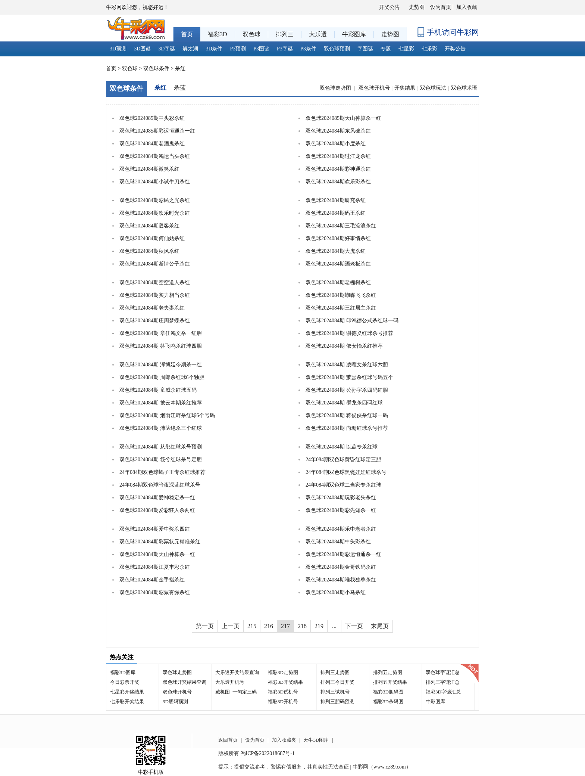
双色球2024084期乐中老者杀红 (341, 529)
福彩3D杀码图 (388, 701)
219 (319, 626)
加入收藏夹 (284, 740)
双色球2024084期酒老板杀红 (338, 264)
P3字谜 (285, 49)
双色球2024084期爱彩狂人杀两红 (157, 510)
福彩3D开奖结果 (285, 682)
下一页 (354, 626)
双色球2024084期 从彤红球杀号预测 (160, 447)
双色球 (130, 68)
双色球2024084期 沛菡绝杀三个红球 (160, 428)
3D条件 (214, 49)
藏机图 (222, 692)
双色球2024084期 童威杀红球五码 (158, 390)
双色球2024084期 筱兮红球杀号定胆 (160, 459)
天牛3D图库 (316, 740)
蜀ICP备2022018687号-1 (268, 753)
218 (302, 626)
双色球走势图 (336, 88)
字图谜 (365, 49)
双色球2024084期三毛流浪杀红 (341, 226)
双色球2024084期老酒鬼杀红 (152, 143)
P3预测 (238, 49)
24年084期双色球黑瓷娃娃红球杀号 (346, 472)
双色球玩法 (433, 88)
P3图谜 (261, 49)
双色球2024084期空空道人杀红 (154, 282)
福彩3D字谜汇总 (443, 692)
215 (251, 626)
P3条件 (308, 49)
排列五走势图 (387, 672)
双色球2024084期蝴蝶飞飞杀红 (341, 295)
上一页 (231, 626)
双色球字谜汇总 (443, 672)
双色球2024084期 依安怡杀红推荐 (344, 346)
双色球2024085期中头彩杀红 (152, 118)
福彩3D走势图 (283, 672)
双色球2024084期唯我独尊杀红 (341, 580)
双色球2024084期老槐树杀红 (338, 282)
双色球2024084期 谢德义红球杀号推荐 (349, 333)
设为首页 (440, 7)
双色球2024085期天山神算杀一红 (343, 118)
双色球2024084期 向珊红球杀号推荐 (347, 428)
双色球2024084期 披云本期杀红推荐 (160, 403)
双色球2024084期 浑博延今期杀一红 (160, 364)
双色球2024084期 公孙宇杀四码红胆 (347, 390)
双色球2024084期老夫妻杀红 (152, 308)
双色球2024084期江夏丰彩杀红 (154, 567)
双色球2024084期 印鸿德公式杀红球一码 (352, 320)
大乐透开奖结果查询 (237, 672)
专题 (386, 49)
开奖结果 (404, 88)
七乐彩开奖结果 (127, 701)
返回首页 (228, 740)
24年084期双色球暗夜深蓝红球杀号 (159, 485)
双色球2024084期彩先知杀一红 (341, 510)
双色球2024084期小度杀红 (336, 143)
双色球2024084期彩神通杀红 (338, 169)
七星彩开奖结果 (127, 692)
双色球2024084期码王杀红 (336, 213)
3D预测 (118, 49)
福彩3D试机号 (283, 692)
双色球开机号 (374, 88)
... (334, 626)
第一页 (205, 626)
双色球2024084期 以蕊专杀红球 (342, 447)
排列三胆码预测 (337, 701)
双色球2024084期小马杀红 (336, 592)
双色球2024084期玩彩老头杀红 (341, 497)
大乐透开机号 (229, 682)
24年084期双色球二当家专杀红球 (343, 485)
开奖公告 (389, 7)
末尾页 (380, 626)
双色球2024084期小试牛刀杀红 (154, 181)
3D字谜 (166, 49)
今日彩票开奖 (124, 682)
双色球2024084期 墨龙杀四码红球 (344, 403)
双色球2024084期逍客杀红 (149, 226)
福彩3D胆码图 (388, 692)
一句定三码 (244, 692)
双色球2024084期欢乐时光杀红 (154, 213)
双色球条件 (156, 68)
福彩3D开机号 (283, 701)
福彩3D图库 (122, 672)
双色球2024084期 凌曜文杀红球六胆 (347, 364)
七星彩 (406, 49)
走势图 (417, 7)
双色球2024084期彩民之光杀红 (154, 200)
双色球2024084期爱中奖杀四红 (154, 529)
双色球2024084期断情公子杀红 (154, 264)
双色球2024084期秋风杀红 (149, 251)
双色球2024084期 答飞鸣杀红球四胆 (160, 346)
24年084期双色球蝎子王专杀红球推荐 (162, 472)
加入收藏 (466, 7)
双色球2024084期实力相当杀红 (154, 295)
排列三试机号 (335, 692)
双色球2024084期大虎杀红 (336, 251)
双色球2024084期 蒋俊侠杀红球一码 (347, 415)
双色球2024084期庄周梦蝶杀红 (154, 320)
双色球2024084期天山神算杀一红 (157, 554)
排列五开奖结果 (390, 682)
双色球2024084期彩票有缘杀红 (154, 592)
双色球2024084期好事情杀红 (338, 238)
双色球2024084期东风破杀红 (338, 131)
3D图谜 (142, 49)
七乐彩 (429, 49)
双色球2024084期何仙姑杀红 (152, 238)
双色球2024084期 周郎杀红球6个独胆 (161, 377)
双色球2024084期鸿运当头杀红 (154, 156)
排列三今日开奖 (337, 682)
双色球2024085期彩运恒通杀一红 (157, 131)
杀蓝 (180, 87)
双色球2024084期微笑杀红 (149, 169)
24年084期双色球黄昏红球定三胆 (343, 459)
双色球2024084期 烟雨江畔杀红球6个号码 (167, 415)
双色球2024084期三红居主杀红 (341, 308)
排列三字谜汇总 (443, 682)
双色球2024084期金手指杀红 (152, 580)
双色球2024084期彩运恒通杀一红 (343, 554)
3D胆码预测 (175, 701)
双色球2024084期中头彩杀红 (338, 541)
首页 (111, 68)
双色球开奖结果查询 (184, 682)
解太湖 (190, 49)
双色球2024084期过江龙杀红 (338, 156)
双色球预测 (337, 49)
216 (268, 626)
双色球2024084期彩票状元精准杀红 (159, 541)
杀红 (160, 87)
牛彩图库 (435, 701)
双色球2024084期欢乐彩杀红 (338, 181)
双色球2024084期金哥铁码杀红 (341, 567)
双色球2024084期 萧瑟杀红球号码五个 (349, 377)
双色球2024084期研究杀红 (336, 200)
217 (285, 626)
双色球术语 (464, 88)
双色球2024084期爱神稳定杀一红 (157, 497)
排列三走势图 (335, 672)
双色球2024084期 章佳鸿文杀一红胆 (160, 333)
